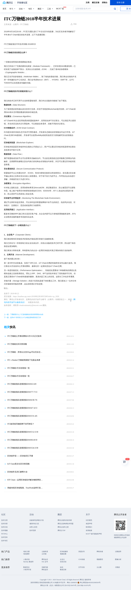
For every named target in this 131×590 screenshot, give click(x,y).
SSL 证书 (45, 562)
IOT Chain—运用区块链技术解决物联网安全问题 (25, 480)
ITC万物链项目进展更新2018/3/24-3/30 (22, 448)
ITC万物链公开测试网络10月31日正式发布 (24, 336)
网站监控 (45, 569)
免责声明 (89, 524)
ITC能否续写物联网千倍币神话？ (20, 424)
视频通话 (100, 559)
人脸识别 (26, 559)
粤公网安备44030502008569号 (90, 582)
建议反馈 (95, 3)
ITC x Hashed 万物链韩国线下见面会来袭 (23, 360)
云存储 (44, 554)
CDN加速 (81, 559)
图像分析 (118, 559)
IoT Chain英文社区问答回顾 (18, 464)
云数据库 (118, 551)
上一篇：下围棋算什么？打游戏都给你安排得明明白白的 (23, 314)
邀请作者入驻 (34, 524)
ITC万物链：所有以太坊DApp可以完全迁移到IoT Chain (25, 352)
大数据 (117, 567)
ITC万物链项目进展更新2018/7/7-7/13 (22, 392)
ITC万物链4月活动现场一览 (18, 376)
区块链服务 (64, 551)
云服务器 (45, 551)
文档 (87, 3)
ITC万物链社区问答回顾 (17, 344)
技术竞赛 (32, 530)
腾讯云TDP (61, 530)
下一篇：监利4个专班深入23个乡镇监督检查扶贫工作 (22, 317)
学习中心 (4, 534)
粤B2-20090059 (72, 582)
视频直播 (63, 554)
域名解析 (26, 554)
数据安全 (26, 567)
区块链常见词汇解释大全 (17, 472)
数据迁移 (63, 569)
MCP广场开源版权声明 (94, 534)
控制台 (104, 3)
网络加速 (100, 551)
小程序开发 (27, 569)
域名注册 (26, 551)
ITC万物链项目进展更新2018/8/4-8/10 (22, 440)
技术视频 (4, 530)
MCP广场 (60, 8)
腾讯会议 (45, 559)
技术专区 (4, 541)
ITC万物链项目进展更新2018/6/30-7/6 (22, 400)
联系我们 (89, 527)
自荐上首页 (33, 527)
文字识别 (81, 567)
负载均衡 (45, 567)
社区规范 (89, 520)
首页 (4, 9)
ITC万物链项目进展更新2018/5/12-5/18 (22, 432)
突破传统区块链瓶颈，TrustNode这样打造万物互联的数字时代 (25, 488)
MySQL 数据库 (28, 562)
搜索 (115, 9)
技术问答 (4, 524)
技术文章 (4, 520)
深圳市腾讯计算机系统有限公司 (42, 582)
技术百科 (4, 537)
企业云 (62, 559)
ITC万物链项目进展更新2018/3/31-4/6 (22, 416)
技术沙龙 (4, 527)
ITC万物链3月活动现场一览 (18, 368)
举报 (74, 24)
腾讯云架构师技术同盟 (65, 524)
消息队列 (81, 551)
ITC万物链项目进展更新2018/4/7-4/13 (22, 408)
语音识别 (63, 562)
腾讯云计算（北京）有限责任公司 (52, 585)
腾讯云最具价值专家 (65, 520)
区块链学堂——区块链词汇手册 (20, 456)
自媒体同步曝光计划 (36, 520)
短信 (61, 567)
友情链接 (89, 530)
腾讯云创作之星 (63, 527)
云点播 (99, 567)
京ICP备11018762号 (84, 585)
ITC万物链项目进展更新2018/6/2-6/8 (21, 384)
